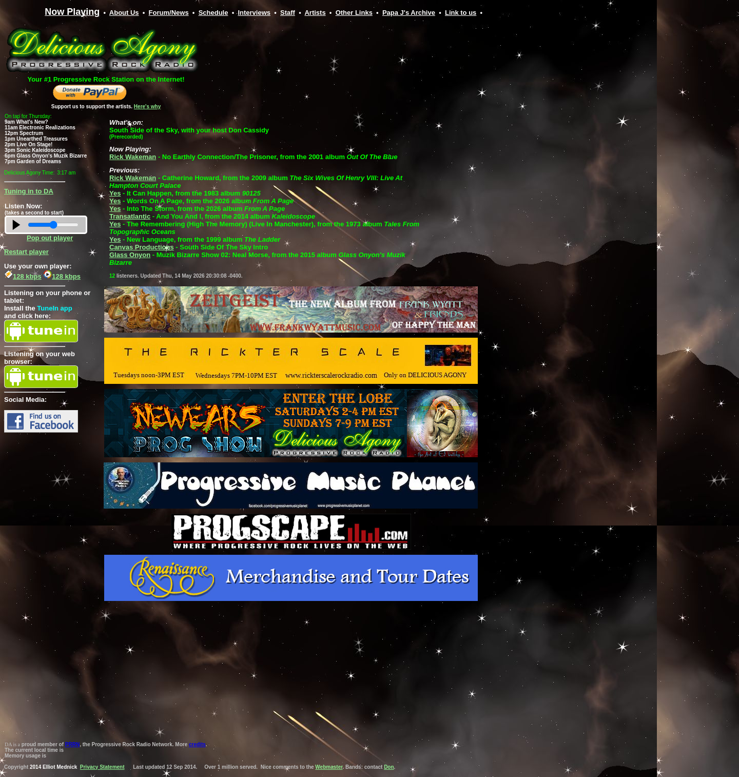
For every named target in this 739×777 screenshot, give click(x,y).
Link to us (460, 12)
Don (389, 767)
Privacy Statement (102, 767)
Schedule (213, 12)
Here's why (147, 106)
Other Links (354, 12)
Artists (314, 12)
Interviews (254, 12)
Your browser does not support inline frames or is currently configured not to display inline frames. (290, 67)
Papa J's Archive (408, 12)
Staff (287, 12)
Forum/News (169, 12)
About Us (124, 12)
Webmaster (328, 767)
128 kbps (23, 276)
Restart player (26, 252)
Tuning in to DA (28, 191)
